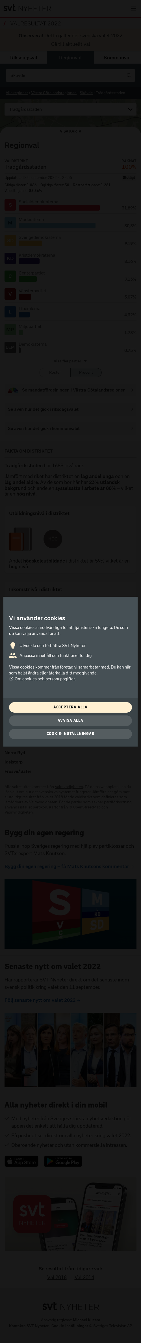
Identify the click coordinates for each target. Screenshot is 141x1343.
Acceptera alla (70, 707)
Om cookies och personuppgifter (42, 679)
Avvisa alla (70, 720)
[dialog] (70, 672)
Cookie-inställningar (71, 734)
